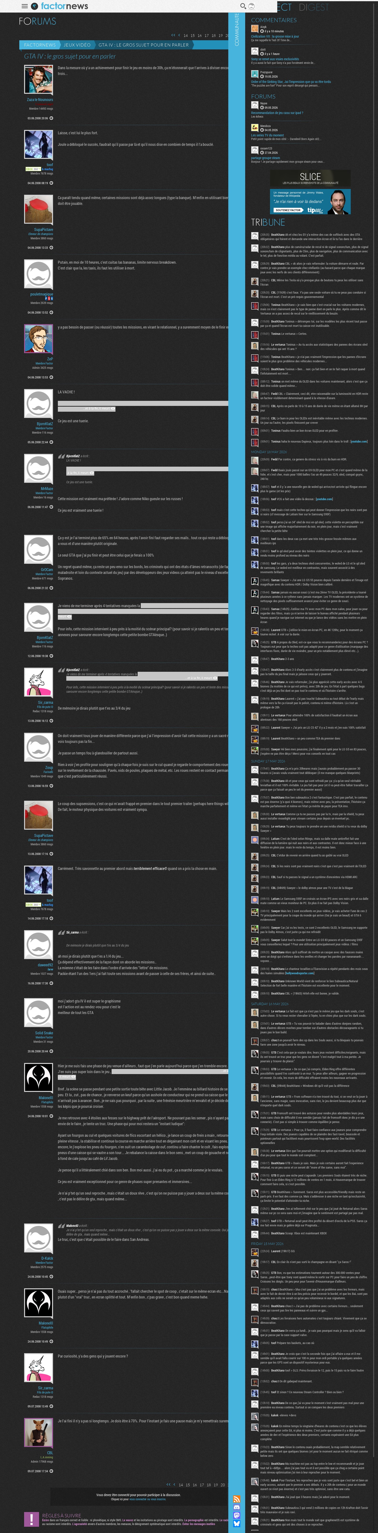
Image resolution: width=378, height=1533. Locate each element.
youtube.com (319, 489)
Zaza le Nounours (33, 99)
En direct (305, 6)
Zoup (42, 767)
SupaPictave (36, 229)
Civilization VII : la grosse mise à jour (309, 35)
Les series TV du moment (301, 134)
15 (185, 35)
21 (227, 35)
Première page (166, 35)
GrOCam (40, 569)
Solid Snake (37, 1033)
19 (213, 35)
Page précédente (172, 35)
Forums (297, 95)
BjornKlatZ (37, 424)
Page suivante (247, 35)
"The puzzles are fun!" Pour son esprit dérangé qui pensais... (319, 84)
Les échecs (291, 115)
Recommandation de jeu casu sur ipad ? (311, 111)
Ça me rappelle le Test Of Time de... (305, 39)
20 (220, 35)
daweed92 (38, 965)
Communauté (270, 743)
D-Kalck (40, 1258)
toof (42, 164)
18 (206, 35)
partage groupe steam (299, 157)
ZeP (43, 359)
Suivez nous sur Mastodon (270, 1515)
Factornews (32, 44)
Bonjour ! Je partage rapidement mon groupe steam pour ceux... (322, 160)
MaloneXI (38, 1098)
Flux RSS (270, 1499)
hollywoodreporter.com (309, 1145)
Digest (348, 6)
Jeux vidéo (69, 44)
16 (192, 35)
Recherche (236, 6)
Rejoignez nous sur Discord (270, 1507)
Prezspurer (300, 71)
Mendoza (299, 124)
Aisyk (297, 25)
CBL (43, 1453)
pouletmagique (34, 294)
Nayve (297, 102)
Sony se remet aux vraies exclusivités (309, 58)
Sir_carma (38, 702)
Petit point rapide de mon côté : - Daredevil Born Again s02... (320, 138)
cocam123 (300, 147)
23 (241, 35)
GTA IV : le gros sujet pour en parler (136, 44)
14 (178, 35)
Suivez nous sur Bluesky (270, 1523)
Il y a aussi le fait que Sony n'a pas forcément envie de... (317, 61)
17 (199, 35)
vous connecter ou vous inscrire (140, 1499)
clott (297, 48)
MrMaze (40, 488)
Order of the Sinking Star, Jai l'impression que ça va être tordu (325, 80)
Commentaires (308, 18)
